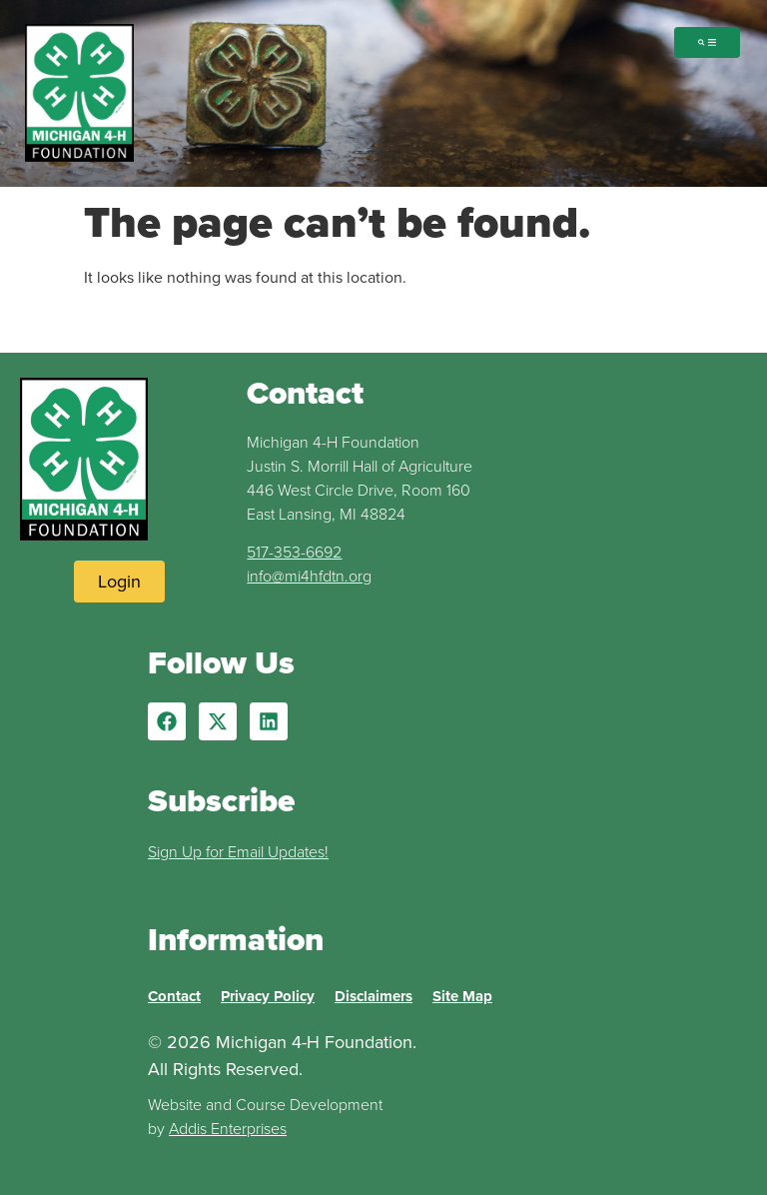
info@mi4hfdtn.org (309, 576)
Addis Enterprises (228, 1128)
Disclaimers (373, 996)
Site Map (462, 996)
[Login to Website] (119, 581)
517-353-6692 (294, 552)
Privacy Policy (268, 996)
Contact (174, 996)
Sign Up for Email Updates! (238, 851)
